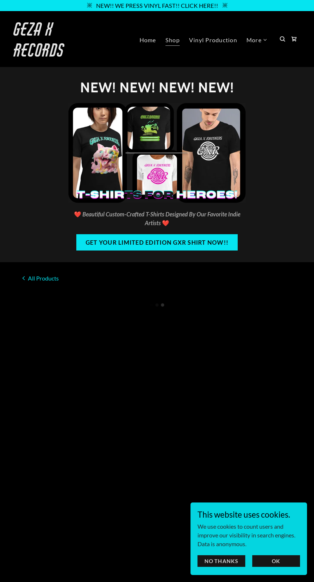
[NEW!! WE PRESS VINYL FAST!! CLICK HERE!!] (157, 5)
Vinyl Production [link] (213, 39)
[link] (54, 54)
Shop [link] (172, 39)
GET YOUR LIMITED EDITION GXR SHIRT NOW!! (157, 242)
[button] (256, 40)
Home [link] (148, 39)
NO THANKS (221, 569)
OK (276, 569)
